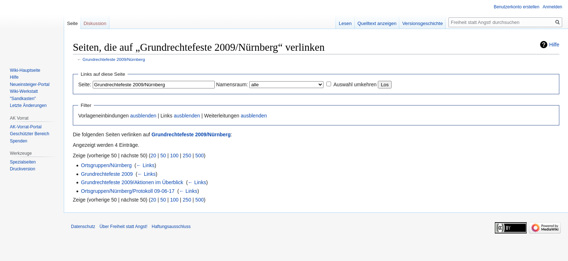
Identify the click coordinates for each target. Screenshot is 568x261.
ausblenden (143, 116)
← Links (145, 165)
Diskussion (95, 23)
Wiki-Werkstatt (24, 91)
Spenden (18, 141)
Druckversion (22, 168)
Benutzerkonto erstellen (516, 6)
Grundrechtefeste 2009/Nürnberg (114, 59)
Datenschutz (83, 226)
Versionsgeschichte (422, 23)
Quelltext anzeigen (377, 23)
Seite (72, 23)
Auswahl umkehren (354, 84)
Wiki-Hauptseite (25, 70)
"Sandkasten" (23, 98)
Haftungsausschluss (171, 226)
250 (187, 155)
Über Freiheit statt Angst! (123, 226)
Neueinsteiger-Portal (29, 84)
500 (199, 155)
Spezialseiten (23, 162)
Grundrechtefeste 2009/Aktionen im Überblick (132, 182)
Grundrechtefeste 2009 (107, 174)
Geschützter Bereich (29, 133)
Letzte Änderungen (28, 105)
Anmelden (552, 6)
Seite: (84, 84)
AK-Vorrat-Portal (25, 126)
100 (174, 155)
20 (153, 155)
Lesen (345, 23)
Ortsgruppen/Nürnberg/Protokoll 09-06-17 (127, 191)
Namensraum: (232, 84)
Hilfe (554, 44)
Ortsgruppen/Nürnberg (106, 165)
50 (163, 155)
